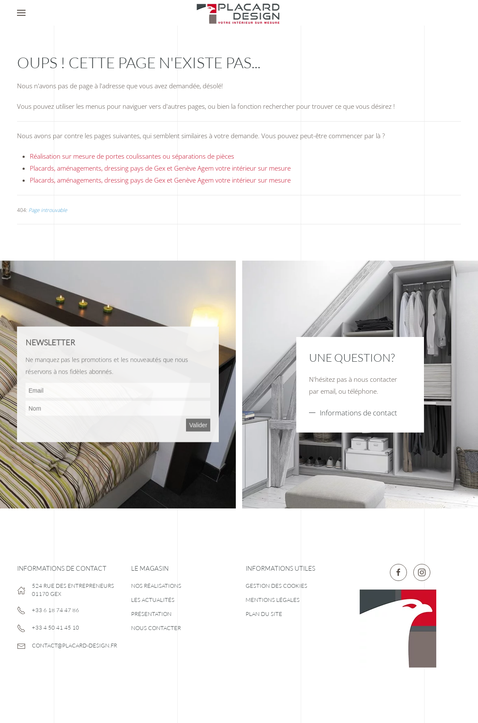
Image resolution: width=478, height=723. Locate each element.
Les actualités (153, 599)
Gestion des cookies (276, 585)
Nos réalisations (156, 585)
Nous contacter (156, 627)
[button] (21, 13)
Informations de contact (358, 413)
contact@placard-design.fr (74, 645)
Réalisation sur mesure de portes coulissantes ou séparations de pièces (132, 156)
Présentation (151, 613)
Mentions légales (273, 599)
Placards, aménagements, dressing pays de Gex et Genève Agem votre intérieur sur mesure (160, 168)
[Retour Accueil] (239, 13)
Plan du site (264, 613)
